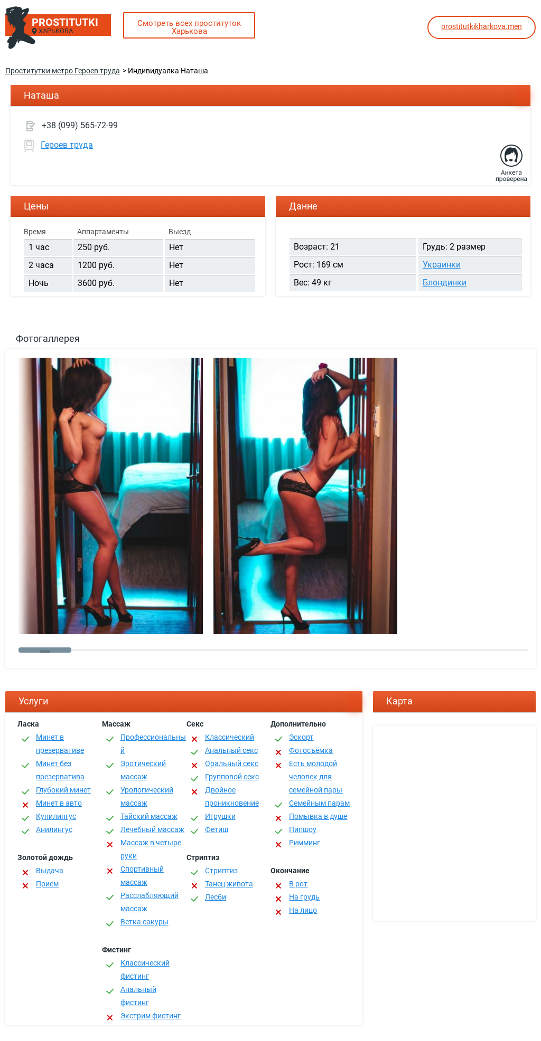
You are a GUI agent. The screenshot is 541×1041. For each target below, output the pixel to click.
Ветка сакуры (144, 922)
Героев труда (67, 145)
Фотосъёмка (311, 750)
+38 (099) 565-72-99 (80, 125)
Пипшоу (302, 829)
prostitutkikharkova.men (481, 26)
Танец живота (229, 884)
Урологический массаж (146, 796)
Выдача (49, 870)
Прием (47, 884)
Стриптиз (221, 870)
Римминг (304, 842)
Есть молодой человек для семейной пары (315, 776)
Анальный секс (231, 750)
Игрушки (220, 816)
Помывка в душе (318, 816)
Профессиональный (153, 744)
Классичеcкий (229, 737)
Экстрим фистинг (150, 1015)
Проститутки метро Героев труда (62, 70)
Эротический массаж (143, 770)
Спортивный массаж (142, 875)
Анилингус (54, 829)
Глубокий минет (63, 790)
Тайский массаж (149, 816)
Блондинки (445, 283)
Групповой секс (232, 776)
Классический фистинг (145, 969)
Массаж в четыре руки (150, 849)
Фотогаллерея (48, 338)
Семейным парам (319, 803)
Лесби (215, 897)
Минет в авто (59, 803)
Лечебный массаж (152, 829)
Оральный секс (231, 763)
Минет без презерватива (60, 770)
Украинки (442, 265)
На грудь (304, 897)
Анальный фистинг (138, 996)
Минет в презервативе (60, 744)
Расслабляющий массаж (149, 902)
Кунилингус (56, 816)
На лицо (303, 910)
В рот (298, 884)
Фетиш (216, 829)
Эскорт (301, 737)
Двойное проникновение (232, 796)
